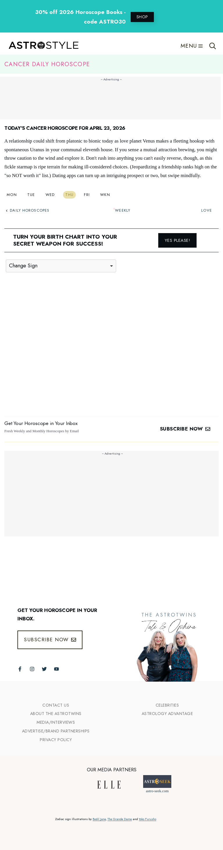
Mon (12, 194)
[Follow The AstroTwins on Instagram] (32, 669)
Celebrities (167, 705)
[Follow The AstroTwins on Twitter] (44, 669)
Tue (31, 194)
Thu (69, 194)
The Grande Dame (119, 819)
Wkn (105, 194)
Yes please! (177, 240)
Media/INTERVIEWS (56, 722)
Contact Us (55, 705)
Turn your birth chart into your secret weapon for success (65, 240)
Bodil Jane (99, 819)
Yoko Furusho (147, 819)
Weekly (122, 210)
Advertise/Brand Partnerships (56, 731)
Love (206, 210)
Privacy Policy (56, 740)
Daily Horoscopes (27, 210)
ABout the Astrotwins (56, 713)
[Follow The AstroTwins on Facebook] (19, 669)
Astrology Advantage (167, 713)
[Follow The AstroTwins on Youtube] (56, 669)
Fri (87, 194)
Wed (50, 194)
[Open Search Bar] (212, 46)
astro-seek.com (157, 791)
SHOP (142, 17)
